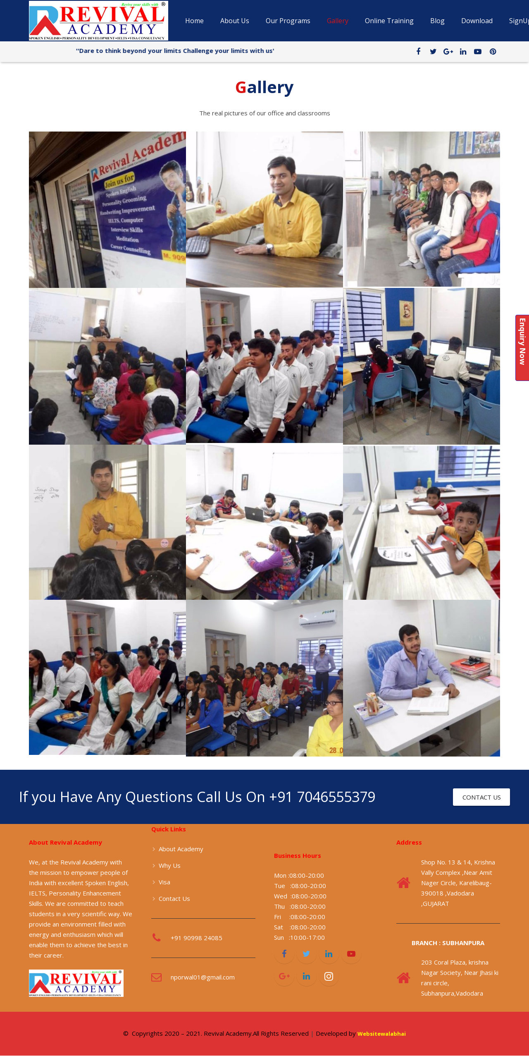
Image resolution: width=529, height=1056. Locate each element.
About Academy (181, 849)
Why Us (170, 865)
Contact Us (174, 898)
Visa (164, 882)
